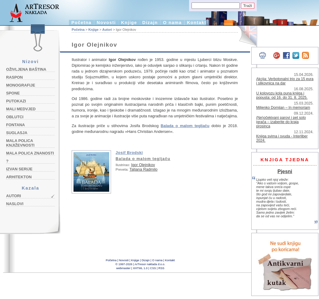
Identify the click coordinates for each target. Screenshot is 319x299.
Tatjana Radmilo (144, 169)
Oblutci (14, 117)
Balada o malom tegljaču (185, 125)
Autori (13, 196)
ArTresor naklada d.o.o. (150, 264)
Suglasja (16, 132)
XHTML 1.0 (140, 268)
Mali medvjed (21, 109)
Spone (13, 93)
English (244, 36)
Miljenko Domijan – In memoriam (283, 107)
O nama (172, 22)
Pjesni (285, 171)
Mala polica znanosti (30, 153)
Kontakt (196, 22)
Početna (81, 22)
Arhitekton (19, 177)
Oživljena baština (26, 69)
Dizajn (150, 22)
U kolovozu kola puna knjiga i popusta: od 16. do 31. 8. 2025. (281, 95)
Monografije (20, 85)
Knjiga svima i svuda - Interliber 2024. (282, 138)
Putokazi (16, 101)
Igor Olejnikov (143, 164)
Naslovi (14, 203)
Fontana (15, 125)
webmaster (123, 268)
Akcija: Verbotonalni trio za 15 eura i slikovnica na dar (285, 81)
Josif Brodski (129, 152)
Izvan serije (19, 169)
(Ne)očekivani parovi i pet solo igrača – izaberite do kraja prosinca (281, 122)
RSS (161, 268)
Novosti (106, 22)
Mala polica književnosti (20, 143)
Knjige (129, 22)
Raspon (14, 77)
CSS (153, 268)
